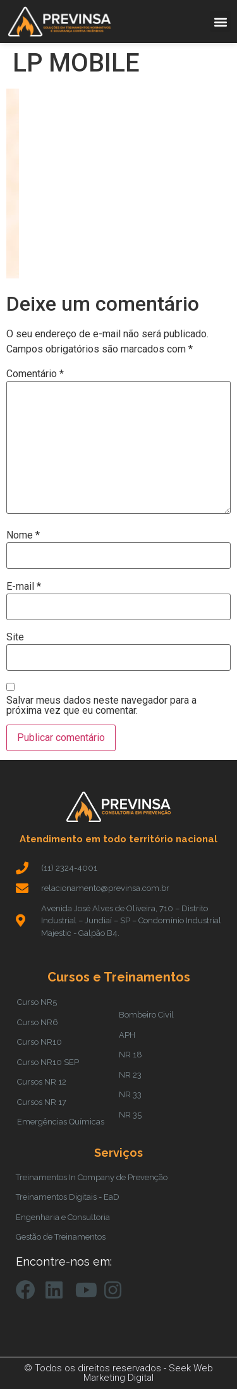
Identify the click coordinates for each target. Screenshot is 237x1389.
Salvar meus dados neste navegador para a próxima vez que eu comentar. (101, 705)
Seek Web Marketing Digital (148, 1372)
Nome (23, 535)
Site (15, 637)
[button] (220, 21)
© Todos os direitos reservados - (96, 1368)
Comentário (35, 374)
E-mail (23, 587)
